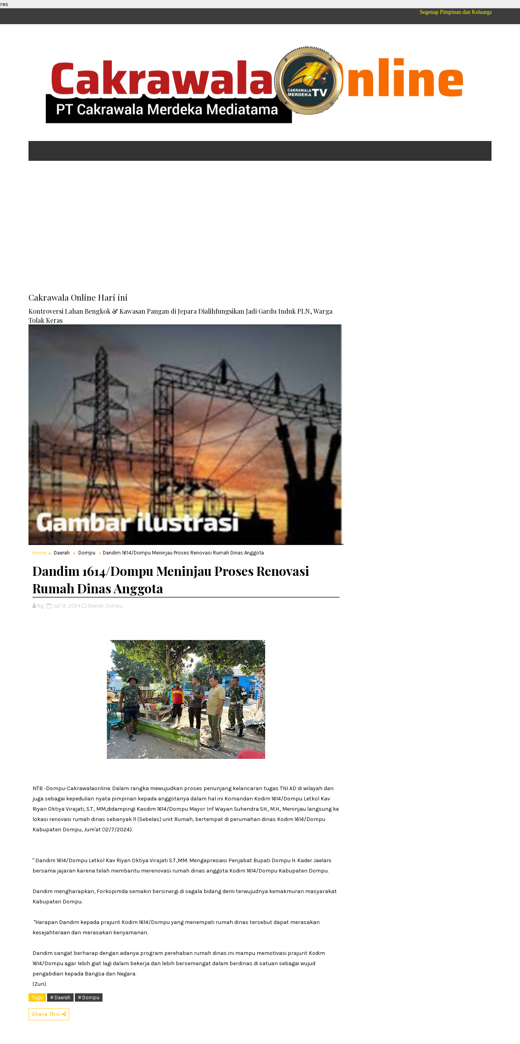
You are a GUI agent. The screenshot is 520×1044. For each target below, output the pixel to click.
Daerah (62, 553)
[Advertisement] (260, 228)
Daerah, (96, 606)
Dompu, (114, 606)
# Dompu (88, 997)
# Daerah (60, 997)
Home (39, 553)
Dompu (86, 553)
